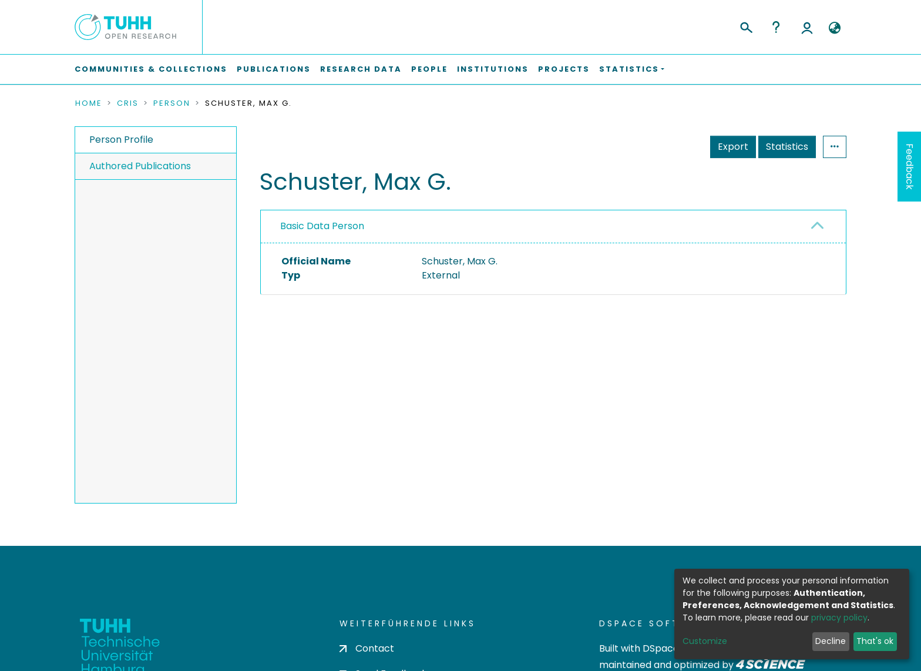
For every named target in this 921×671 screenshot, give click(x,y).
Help (776, 27)
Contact (367, 648)
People (429, 69)
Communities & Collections (151, 69)
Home (88, 103)
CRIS (128, 103)
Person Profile (121, 139)
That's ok (874, 641)
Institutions (493, 69)
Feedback (909, 166)
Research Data (361, 69)
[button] (834, 28)
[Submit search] (745, 26)
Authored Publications (140, 166)
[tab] (553, 226)
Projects (564, 69)
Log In (807, 27)
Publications (274, 69)
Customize (705, 641)
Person (171, 103)
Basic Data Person (322, 226)
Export (733, 146)
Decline (830, 641)
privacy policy (839, 617)
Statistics (787, 146)
